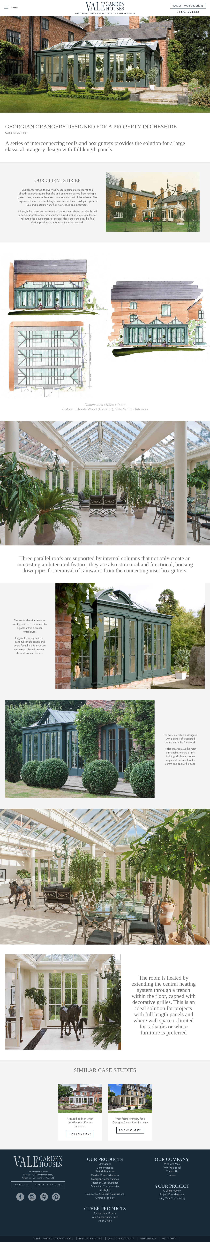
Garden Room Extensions (105, 1175)
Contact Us (21, 1184)
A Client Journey (172, 1191)
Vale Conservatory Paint (105, 1217)
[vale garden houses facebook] (20, 1197)
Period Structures (104, 1171)
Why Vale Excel (172, 1168)
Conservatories (105, 1168)
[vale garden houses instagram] (32, 1197)
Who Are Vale (172, 1164)
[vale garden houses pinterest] (56, 1197)
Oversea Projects (105, 1198)
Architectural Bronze (105, 1213)
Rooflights (104, 1190)
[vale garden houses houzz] (44, 1197)
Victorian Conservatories (104, 1183)
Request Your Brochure (188, 5)
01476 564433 (188, 12)
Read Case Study (80, 1134)
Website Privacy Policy (121, 1238)
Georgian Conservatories (105, 1179)
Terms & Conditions (90, 1238)
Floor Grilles (105, 1221)
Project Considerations (171, 1194)
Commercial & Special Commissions (104, 1194)
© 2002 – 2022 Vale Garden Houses (53, 1238)
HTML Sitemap (148, 1238)
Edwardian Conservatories (105, 1186)
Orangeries (105, 1164)
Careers (172, 1175)
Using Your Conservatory (172, 1198)
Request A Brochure (48, 1184)
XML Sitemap (169, 1238)
